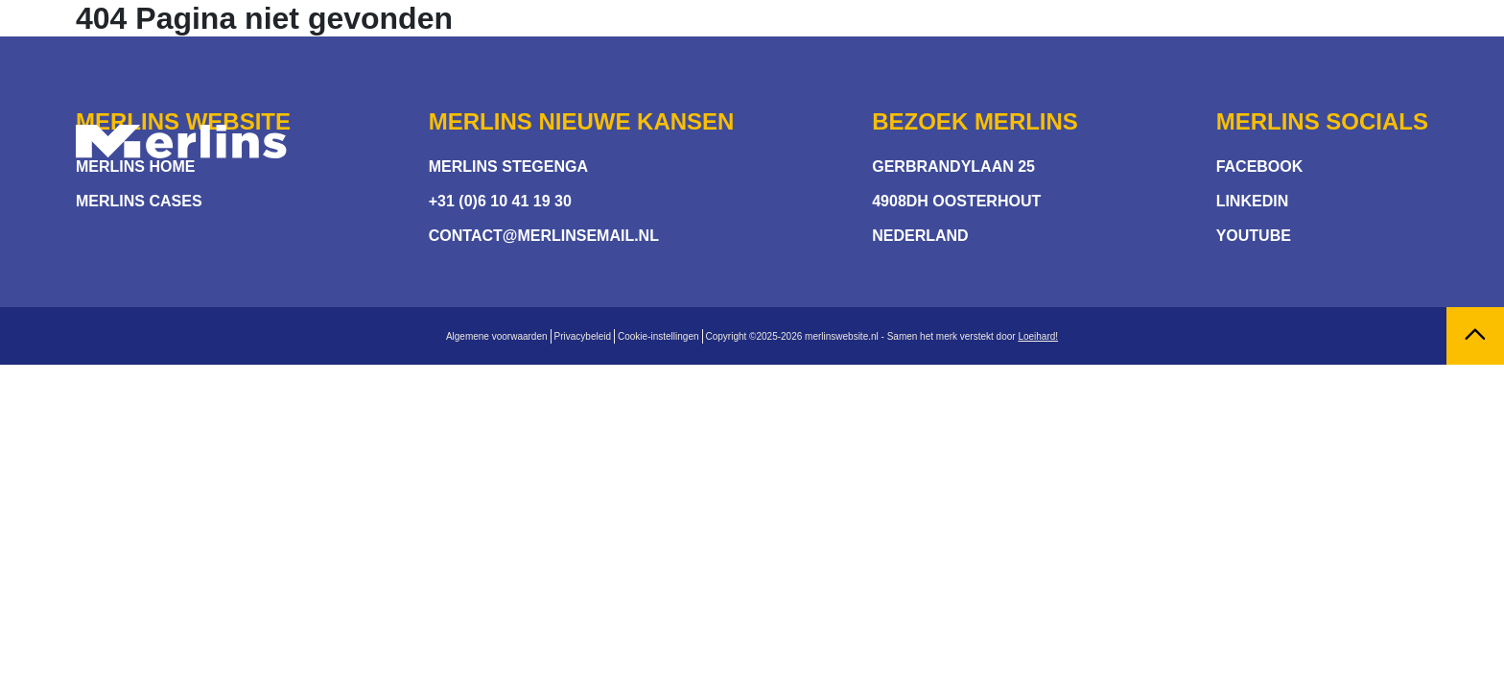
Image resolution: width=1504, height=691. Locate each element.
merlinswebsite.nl (842, 336)
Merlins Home (135, 166)
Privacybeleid (582, 336)
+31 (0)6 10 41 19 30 (500, 201)
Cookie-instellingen (658, 336)
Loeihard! (1038, 336)
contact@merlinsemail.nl (544, 235)
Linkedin (1252, 201)
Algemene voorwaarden (497, 336)
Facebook (1260, 166)
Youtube (1253, 235)
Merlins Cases (139, 201)
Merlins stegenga (508, 166)
